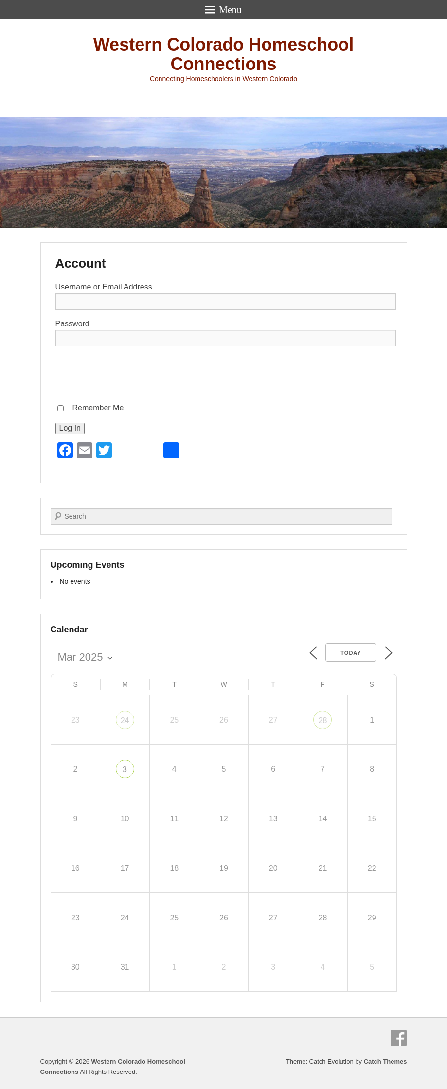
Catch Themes (385, 1061)
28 (323, 720)
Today (350, 653)
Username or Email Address (103, 287)
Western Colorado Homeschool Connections (223, 54)
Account (80, 263)
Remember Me (98, 408)
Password (72, 324)
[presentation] (129, 373)
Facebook (399, 1038)
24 (125, 720)
